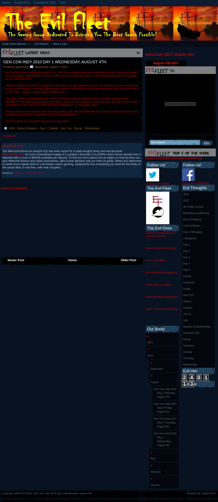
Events (54, 128)
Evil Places (42, 43)
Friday (186, 288)
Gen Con (66, 128)
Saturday (188, 345)
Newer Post (16, 260)
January (155, 485)
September (156, 368)
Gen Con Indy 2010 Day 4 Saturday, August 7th (165, 393)
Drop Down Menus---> (16, 43)
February (155, 471)
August (154, 382)
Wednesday (92, 128)
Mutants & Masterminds (197, 326)
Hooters (187, 307)
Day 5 (186, 269)
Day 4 (186, 263)
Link (185, 320)
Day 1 (44, 128)
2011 (186, 200)
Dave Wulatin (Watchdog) (161, 248)
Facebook (189, 282)
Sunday (187, 351)
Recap (78, 128)
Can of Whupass (193, 232)
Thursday (188, 358)
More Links (60, 43)
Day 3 (186, 257)
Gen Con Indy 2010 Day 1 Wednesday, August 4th (54, 62)
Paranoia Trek (191, 333)
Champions (189, 238)
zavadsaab (9, 145)
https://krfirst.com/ (13, 154)
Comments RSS (45, 2)
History (187, 301)
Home (6, 2)
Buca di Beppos (27, 128)
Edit (62, 2)
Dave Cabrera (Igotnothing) (162, 309)
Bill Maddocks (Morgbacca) (162, 272)
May (152, 458)
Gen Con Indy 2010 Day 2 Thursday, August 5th (165, 422)
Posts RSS (22, 2)
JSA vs (187, 314)
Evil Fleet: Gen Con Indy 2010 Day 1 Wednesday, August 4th (56, 493)
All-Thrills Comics (193, 206)
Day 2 (186, 251)
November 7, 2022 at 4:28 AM (29, 173)
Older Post (128, 260)
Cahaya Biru (208, 493)
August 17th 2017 (165, 63)
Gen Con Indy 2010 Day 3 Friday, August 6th (165, 407)
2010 (12, 128)
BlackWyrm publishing (196, 213)
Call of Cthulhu (191, 225)
